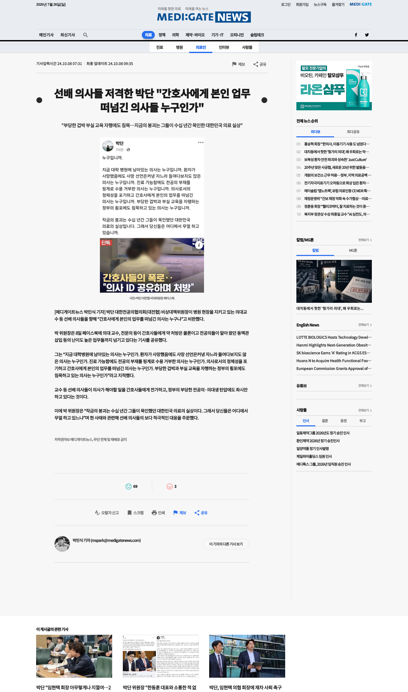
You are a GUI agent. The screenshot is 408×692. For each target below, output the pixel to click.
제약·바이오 (195, 34)
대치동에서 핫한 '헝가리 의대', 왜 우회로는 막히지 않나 (338, 151)
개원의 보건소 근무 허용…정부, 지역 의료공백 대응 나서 (338, 175)
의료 (148, 34)
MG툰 (353, 250)
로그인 (285, 4)
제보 (241, 64)
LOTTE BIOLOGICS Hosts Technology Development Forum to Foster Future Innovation (334, 337)
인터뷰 (224, 47)
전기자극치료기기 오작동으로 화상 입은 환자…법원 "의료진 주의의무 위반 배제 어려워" (338, 182)
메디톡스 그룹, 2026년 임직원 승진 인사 (323, 464)
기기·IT (217, 34)
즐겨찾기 (338, 4)
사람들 (247, 47)
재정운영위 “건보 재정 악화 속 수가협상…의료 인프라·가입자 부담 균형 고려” (338, 198)
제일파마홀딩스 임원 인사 (314, 456)
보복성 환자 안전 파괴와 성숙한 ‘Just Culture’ (335, 159)
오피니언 (237, 34)
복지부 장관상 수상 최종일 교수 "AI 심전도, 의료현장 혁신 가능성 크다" (338, 214)
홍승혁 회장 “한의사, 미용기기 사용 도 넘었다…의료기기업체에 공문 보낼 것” (338, 143)
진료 (159, 47)
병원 (179, 47)
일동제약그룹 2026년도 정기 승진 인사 (322, 432)
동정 (343, 420)
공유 (262, 64)
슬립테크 (257, 34)
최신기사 (67, 34)
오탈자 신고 (110, 512)
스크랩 (138, 512)
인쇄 (161, 512)
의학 (175, 34)
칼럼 (315, 250)
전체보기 (363, 240)
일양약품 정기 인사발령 (312, 448)
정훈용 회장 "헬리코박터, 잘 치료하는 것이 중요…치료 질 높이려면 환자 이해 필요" (338, 206)
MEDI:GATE (361, 4)
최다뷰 (315, 131)
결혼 (325, 420)
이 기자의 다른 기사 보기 (226, 544)
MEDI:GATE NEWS (204, 14)
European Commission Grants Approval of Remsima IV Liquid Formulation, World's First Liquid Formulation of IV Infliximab (334, 368)
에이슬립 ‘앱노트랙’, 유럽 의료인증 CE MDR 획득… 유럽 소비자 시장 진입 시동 (338, 190)
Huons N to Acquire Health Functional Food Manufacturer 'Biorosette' (334, 360)
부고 (362, 420)
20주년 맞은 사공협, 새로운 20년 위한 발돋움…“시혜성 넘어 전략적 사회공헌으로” (338, 167)
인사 (306, 420)
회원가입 (302, 4)
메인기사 (46, 34)
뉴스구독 (320, 4)
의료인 (201, 47)
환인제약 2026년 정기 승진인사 (318, 440)
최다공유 (353, 131)
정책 (161, 34)
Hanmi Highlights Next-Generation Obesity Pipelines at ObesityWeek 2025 (334, 345)
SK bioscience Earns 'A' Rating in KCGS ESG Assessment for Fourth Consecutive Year (334, 352)
